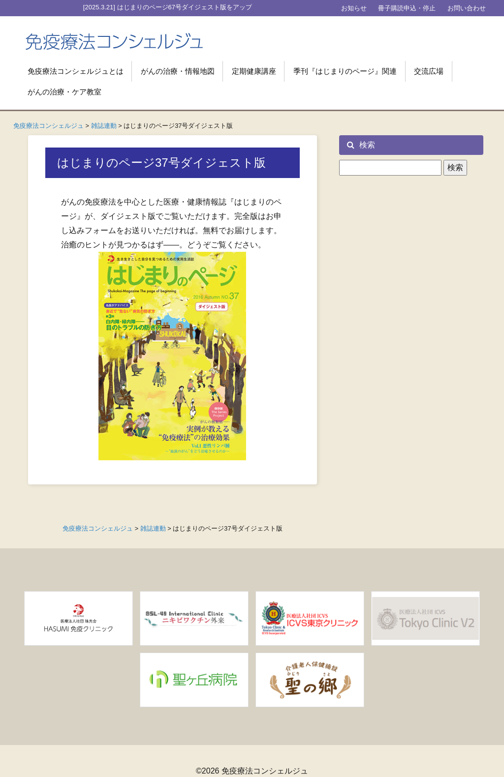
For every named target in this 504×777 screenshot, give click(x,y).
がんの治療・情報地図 (178, 71)
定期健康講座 (254, 71)
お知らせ (354, 8)
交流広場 (428, 71)
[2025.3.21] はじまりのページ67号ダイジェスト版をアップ (167, 7)
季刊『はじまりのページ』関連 (345, 71)
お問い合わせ (466, 8)
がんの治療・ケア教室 (64, 92)
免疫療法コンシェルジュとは (76, 71)
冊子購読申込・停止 (407, 8)
